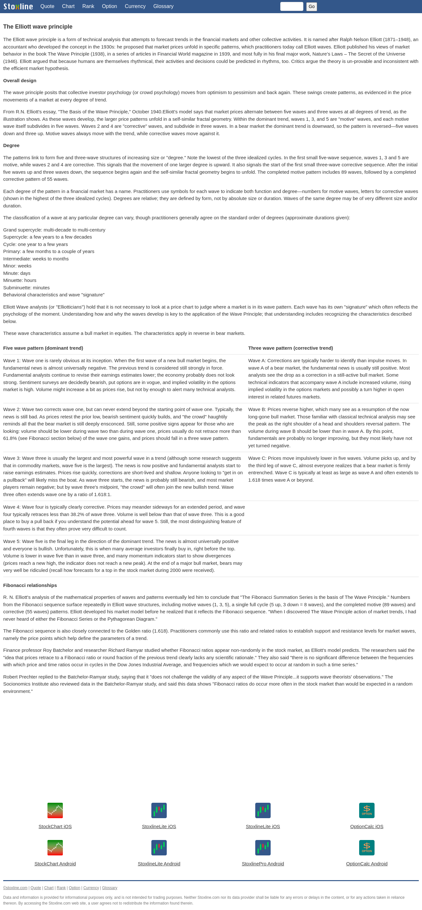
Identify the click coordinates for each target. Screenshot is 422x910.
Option (109, 6)
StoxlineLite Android (159, 863)
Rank (88, 6)
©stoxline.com (15, 888)
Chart (68, 6)
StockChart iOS (55, 826)
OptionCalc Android (366, 863)
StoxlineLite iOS (159, 826)
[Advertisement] (195, 750)
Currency (135, 6)
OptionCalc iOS (366, 826)
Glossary (163, 6)
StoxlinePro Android (263, 863)
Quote (47, 6)
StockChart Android (55, 863)
